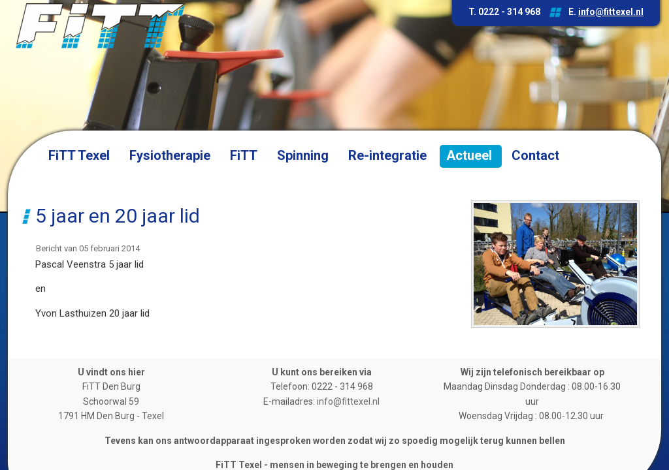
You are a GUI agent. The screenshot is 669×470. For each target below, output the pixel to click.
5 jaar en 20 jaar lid (117, 215)
